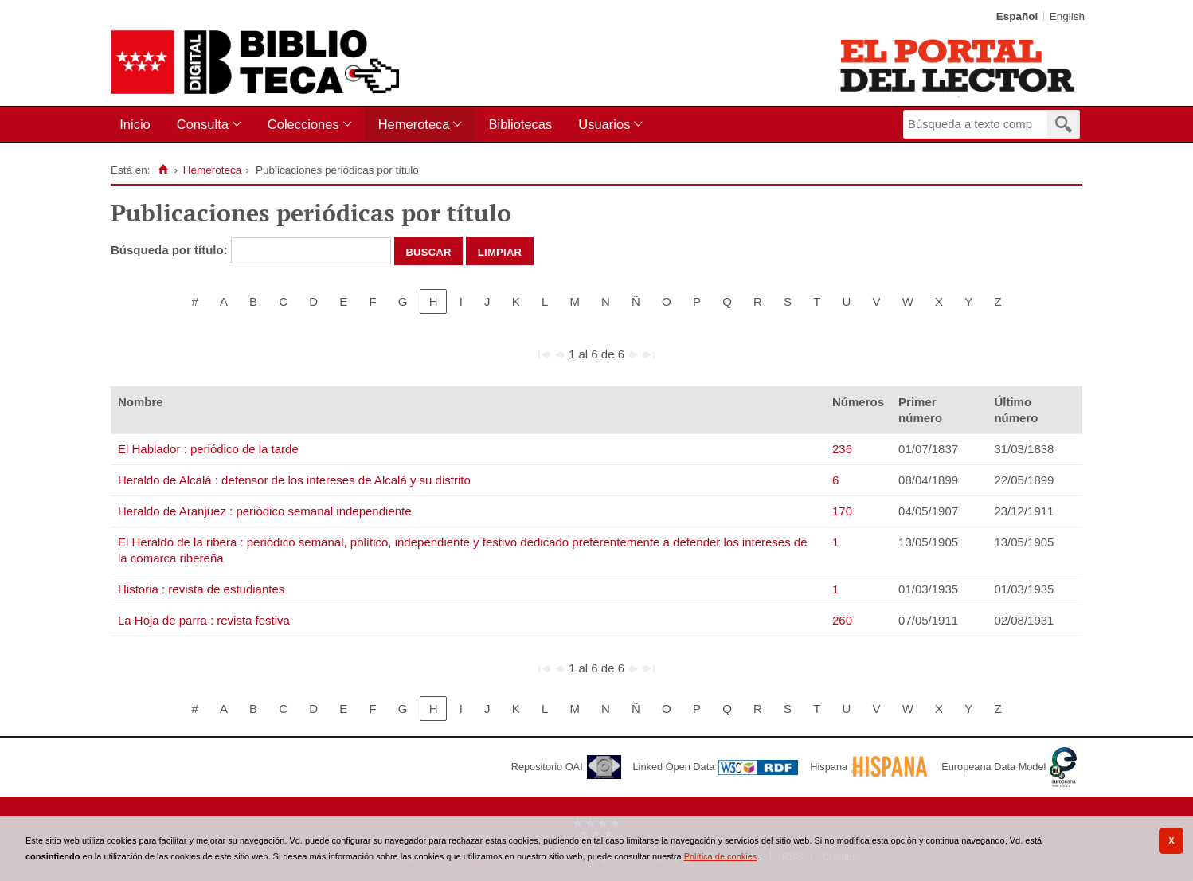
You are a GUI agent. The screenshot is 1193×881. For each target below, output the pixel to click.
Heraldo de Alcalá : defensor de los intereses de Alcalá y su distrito (294, 480)
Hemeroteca (414, 124)
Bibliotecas (520, 124)
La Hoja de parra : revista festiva (204, 620)
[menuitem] (138, 125)
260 (842, 620)
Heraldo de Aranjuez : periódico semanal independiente (265, 511)
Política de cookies (720, 856)
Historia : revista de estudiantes (201, 589)
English (1067, 16)
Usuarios (604, 124)
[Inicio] (163, 169)
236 (842, 449)
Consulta (203, 124)
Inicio (135, 124)
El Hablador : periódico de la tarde (208, 449)
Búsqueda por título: (171, 249)
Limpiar (500, 251)
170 (842, 511)
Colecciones (303, 124)
